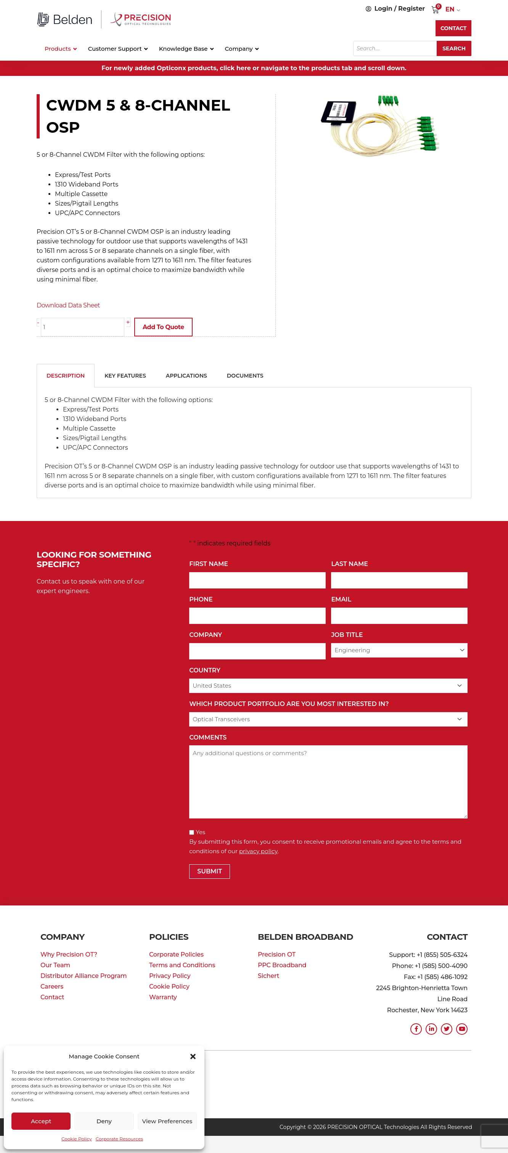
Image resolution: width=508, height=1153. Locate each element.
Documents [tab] (245, 375)
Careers (51, 986)
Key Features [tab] (125, 375)
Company (207, 635)
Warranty (163, 996)
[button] (193, 1056)
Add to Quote (163, 327)
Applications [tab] (186, 375)
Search (454, 48)
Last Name (351, 564)
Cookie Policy (76, 1139)
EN (450, 9)
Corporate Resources (119, 1139)
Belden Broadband (305, 936)
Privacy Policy (169, 975)
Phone (202, 599)
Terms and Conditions (182, 964)
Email (342, 599)
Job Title (348, 635)
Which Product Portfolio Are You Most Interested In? (290, 704)
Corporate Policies (176, 954)
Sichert (268, 975)
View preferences (167, 1121)
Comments (208, 737)
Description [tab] (66, 375)
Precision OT (277, 954)
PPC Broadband (282, 964)
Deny (104, 1121)
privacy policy (258, 850)
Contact (52, 996)
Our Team (55, 964)
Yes (200, 831)
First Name (210, 564)
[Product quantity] (82, 327)
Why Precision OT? (68, 954)
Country (206, 670)
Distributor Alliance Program (83, 975)
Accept (41, 1121)
